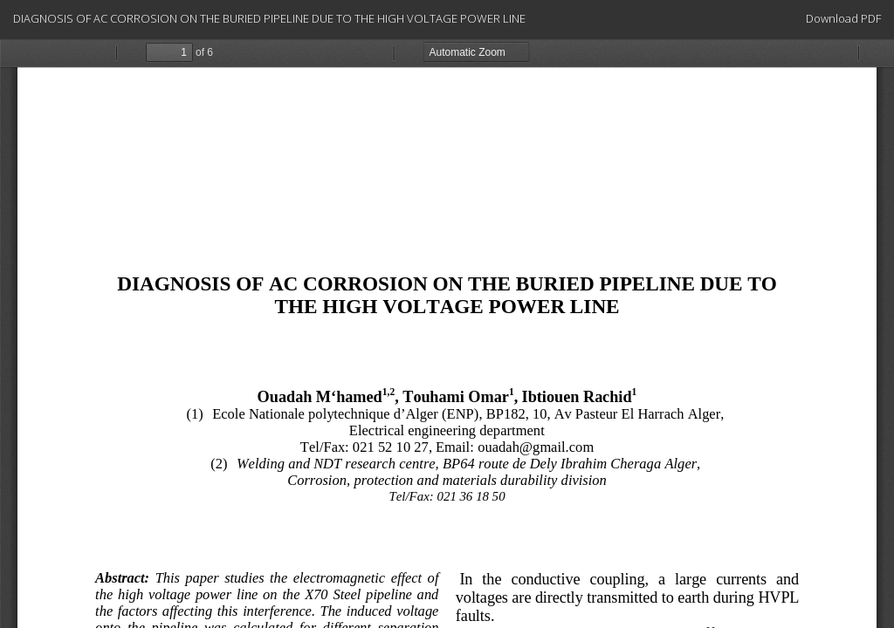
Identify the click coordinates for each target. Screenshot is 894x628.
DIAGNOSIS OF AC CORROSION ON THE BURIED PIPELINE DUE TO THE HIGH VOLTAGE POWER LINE (269, 18)
